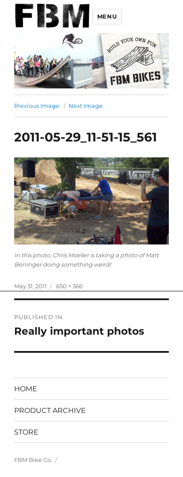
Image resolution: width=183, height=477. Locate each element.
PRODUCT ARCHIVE (50, 410)
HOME (25, 389)
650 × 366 (69, 286)
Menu (107, 16)
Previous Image (36, 105)
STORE (26, 432)
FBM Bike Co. (33, 459)
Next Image (86, 105)
